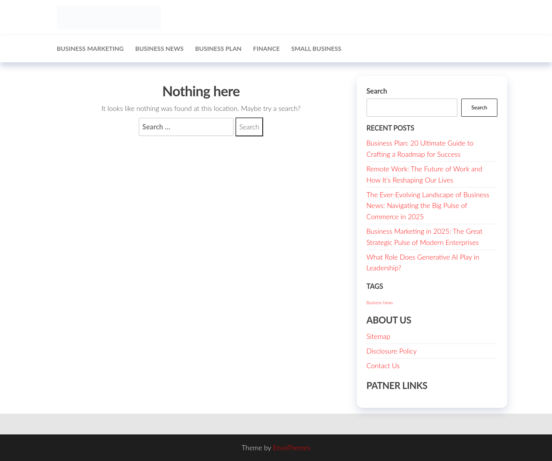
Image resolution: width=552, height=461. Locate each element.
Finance (266, 48)
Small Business (316, 48)
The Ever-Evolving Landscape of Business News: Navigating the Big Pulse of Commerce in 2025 (428, 205)
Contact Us (383, 365)
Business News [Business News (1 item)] (380, 302)
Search (377, 91)
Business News (159, 48)
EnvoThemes (291, 447)
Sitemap (378, 336)
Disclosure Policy (392, 351)
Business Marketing (90, 48)
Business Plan (218, 48)
